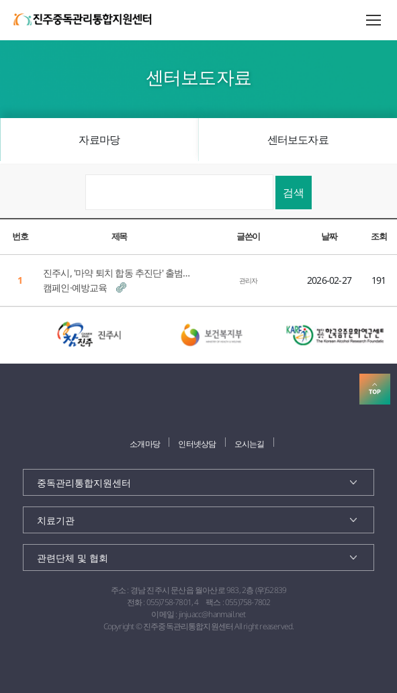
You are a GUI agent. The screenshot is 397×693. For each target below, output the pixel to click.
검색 (293, 192)
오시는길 (249, 443)
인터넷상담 (197, 443)
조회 (378, 236)
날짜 (329, 236)
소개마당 (145, 443)
